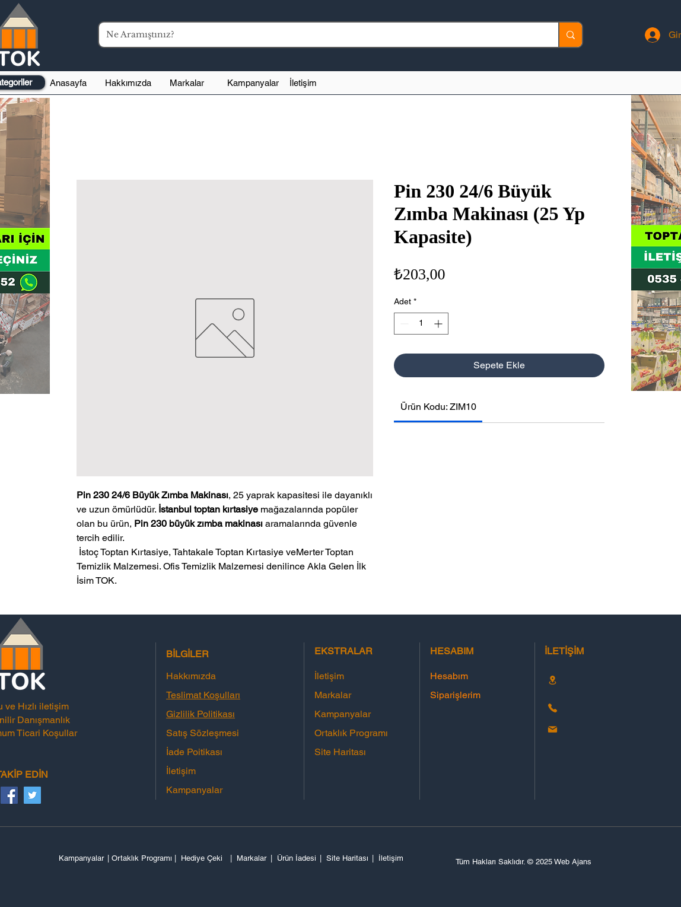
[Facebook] (9, 795)
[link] (438, 406)
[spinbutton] (421, 323)
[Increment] (439, 323)
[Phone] (552, 707)
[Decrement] (403, 323)
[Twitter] (32, 795)
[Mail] (552, 729)
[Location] (552, 680)
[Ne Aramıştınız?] (319, 35)
